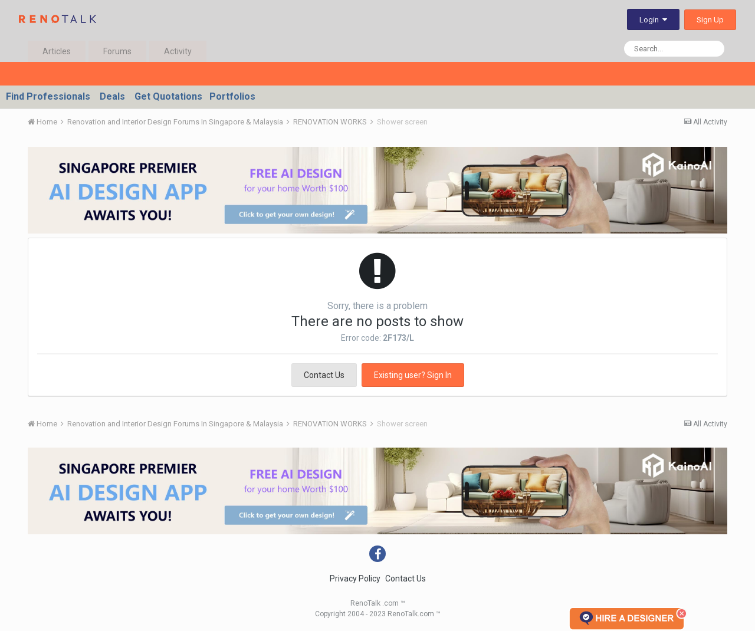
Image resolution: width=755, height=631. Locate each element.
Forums (117, 51)
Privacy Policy (355, 578)
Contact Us (324, 375)
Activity (178, 51)
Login (653, 19)
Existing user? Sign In (413, 375)
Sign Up (710, 19)
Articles (56, 51)
